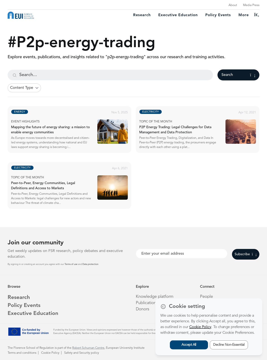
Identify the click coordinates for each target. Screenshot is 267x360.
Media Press (251, 5)
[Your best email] (181, 253)
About (233, 5)
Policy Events (218, 15)
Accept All (188, 344)
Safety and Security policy (81, 352)
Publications (147, 303)
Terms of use (71, 264)
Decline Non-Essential (229, 344)
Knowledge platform (154, 297)
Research (142, 15)
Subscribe (246, 254)
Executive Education (33, 313)
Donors (142, 309)
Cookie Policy (50, 352)
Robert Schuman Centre (88, 348)
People (206, 297)
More (243, 15)
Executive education (178, 15)
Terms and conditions (22, 352)
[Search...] (110, 75)
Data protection (90, 264)
